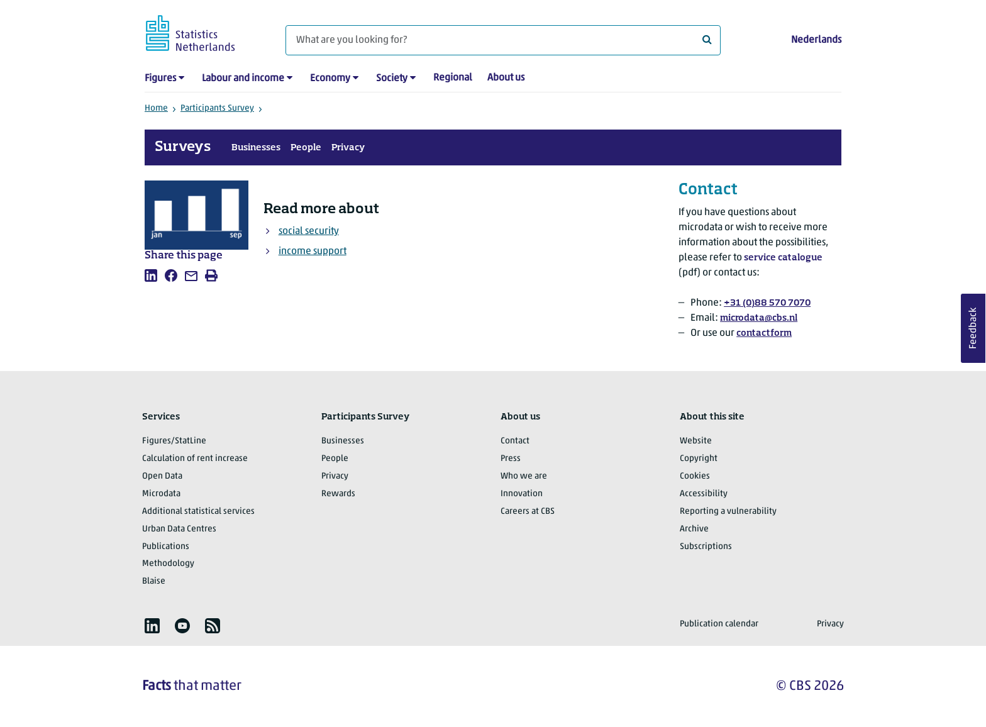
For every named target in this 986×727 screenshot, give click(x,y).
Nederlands (816, 40)
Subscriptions (706, 547)
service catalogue (783, 257)
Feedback (973, 328)
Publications (165, 547)
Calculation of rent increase (195, 459)
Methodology (168, 564)
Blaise (153, 581)
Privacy (348, 147)
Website (696, 441)
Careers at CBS (528, 512)
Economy (330, 79)
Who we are (524, 476)
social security (309, 231)
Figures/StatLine (174, 441)
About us (505, 78)
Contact (515, 441)
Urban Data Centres (179, 529)
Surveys (183, 147)
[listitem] (150, 275)
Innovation (522, 494)
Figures (160, 79)
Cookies (695, 476)
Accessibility (704, 494)
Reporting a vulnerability (728, 512)
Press (511, 459)
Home (156, 108)
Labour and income (243, 79)
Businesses (255, 147)
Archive (694, 529)
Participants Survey (217, 108)
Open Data (162, 476)
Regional (452, 78)
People (306, 147)
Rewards (338, 494)
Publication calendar (719, 624)
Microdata (161, 494)
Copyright (698, 459)
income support (312, 252)
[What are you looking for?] (503, 40)
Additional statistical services (198, 512)
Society (391, 79)
